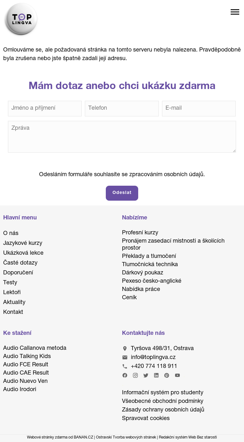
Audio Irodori (19, 390)
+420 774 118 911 (154, 366)
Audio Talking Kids (27, 357)
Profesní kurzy (140, 233)
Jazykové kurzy (22, 243)
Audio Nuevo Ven (25, 381)
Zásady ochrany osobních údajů (163, 410)
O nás (10, 234)
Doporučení (18, 273)
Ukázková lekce (23, 253)
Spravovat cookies (146, 419)
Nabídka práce (141, 290)
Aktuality (14, 303)
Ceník (129, 298)
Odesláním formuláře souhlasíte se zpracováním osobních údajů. (122, 175)
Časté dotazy (20, 263)
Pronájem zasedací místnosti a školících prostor (173, 244)
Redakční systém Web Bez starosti (188, 437)
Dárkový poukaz (142, 273)
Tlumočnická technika (150, 265)
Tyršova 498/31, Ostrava (162, 349)
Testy (10, 283)
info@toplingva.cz (153, 358)
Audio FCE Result (25, 365)
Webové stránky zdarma (47, 437)
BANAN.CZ (83, 437)
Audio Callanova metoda (34, 348)
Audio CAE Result (26, 373)
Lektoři (12, 293)
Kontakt (13, 312)
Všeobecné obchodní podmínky (162, 401)
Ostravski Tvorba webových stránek (126, 437)
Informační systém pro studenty (162, 393)
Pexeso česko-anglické (151, 281)
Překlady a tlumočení (149, 256)
